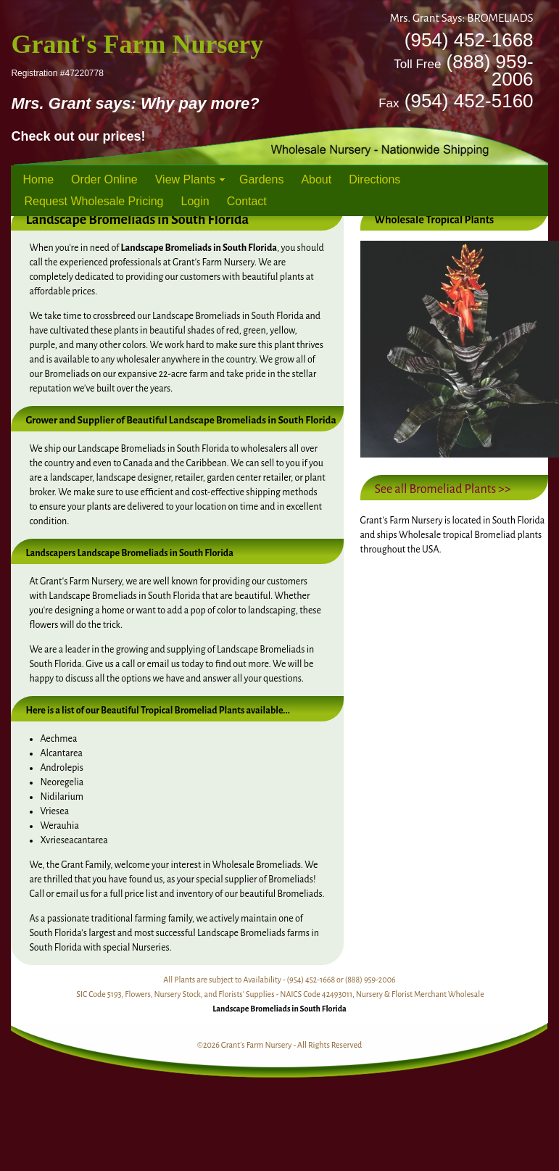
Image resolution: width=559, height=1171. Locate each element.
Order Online (104, 179)
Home (38, 179)
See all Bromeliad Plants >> (443, 489)
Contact (247, 201)
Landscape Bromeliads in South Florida (279, 1008)
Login (195, 201)
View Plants (185, 179)
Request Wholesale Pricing (93, 201)
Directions (374, 179)
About (316, 179)
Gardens (261, 179)
